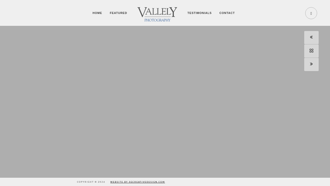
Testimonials (199, 12)
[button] (320, 98)
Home (97, 12)
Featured (118, 12)
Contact (227, 12)
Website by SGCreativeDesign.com (137, 182)
